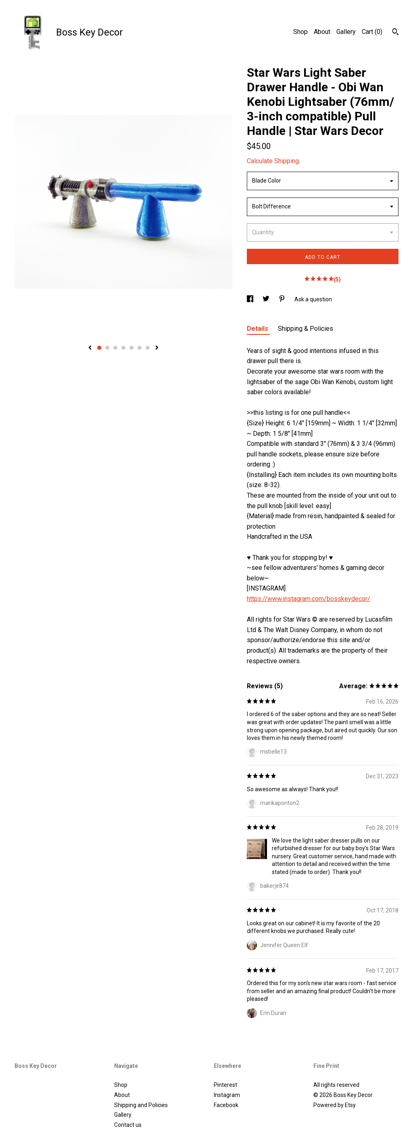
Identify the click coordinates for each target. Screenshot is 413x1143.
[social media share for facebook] (250, 299)
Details (258, 328)
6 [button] (140, 348)
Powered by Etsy (334, 1105)
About (322, 32)
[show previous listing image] (90, 348)
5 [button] (131, 348)
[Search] (395, 32)
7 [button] (148, 348)
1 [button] (99, 348)
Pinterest (225, 1085)
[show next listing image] (157, 348)
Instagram (227, 1095)
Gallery (346, 32)
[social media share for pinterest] (282, 299)
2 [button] (107, 348)
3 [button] (115, 348)
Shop (300, 32)
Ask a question (313, 299)
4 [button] (123, 348)
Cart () (372, 32)
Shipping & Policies (305, 328)
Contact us (128, 1125)
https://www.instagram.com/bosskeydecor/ (308, 599)
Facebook (226, 1105)
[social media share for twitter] (267, 299)
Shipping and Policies (141, 1105)
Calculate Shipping (273, 161)
